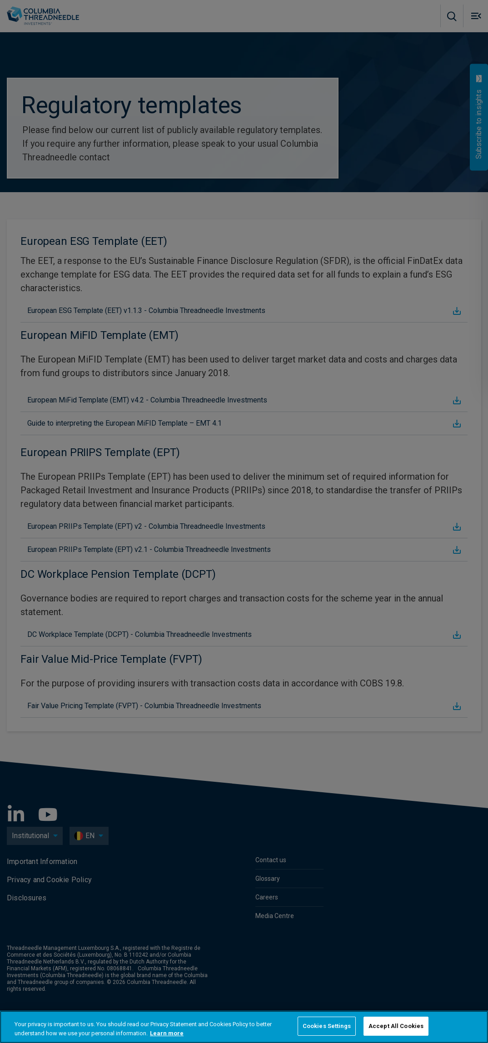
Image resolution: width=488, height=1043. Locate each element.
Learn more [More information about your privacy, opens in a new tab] (167, 1033)
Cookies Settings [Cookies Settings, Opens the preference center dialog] (327, 1026)
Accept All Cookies (395, 1026)
